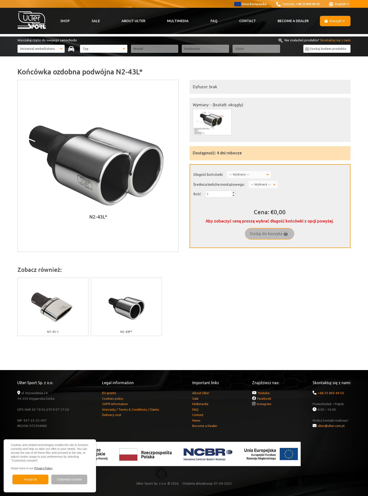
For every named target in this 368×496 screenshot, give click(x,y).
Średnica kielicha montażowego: (219, 184)
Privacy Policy (43, 468)
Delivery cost (111, 415)
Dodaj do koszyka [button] (269, 233)
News (196, 420)
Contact (247, 21)
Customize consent (69, 479)
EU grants (109, 393)
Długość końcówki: (208, 174)
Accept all (30, 479)
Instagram (264, 404)
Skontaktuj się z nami (335, 40)
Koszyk (334, 21)
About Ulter (133, 21)
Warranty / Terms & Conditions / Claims (130, 409)
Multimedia (178, 21)
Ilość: (197, 194)
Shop (65, 21)
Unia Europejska (250, 4)
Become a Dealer (293, 21)
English (339, 4)
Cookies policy (112, 398)
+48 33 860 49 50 (307, 4)
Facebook (264, 398)
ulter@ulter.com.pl (331, 426)
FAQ (214, 21)
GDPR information (115, 404)
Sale (96, 21)
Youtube (264, 393)
